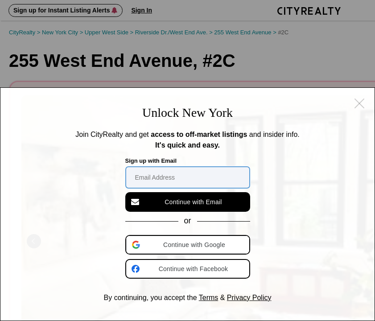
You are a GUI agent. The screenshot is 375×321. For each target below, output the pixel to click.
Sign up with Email (151, 160)
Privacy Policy (249, 297)
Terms (208, 297)
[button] (188, 245)
